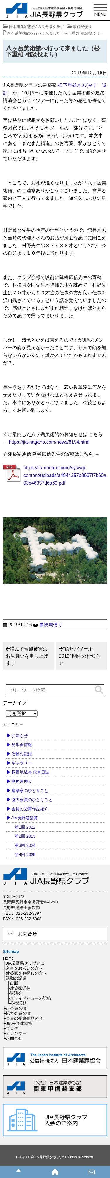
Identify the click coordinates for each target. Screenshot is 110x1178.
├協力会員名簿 (17, 1013)
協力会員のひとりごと (32, 799)
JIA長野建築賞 (24, 818)
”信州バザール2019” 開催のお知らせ (79, 656)
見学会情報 (21, 744)
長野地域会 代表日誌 (30, 772)
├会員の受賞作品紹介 (23, 1018)
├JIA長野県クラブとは (24, 963)
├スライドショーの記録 (29, 998)
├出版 (12, 983)
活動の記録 (21, 753)
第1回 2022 (25, 827)
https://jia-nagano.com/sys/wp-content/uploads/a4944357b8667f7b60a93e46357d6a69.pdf (64, 475)
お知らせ (19, 735)
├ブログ (10, 1028)
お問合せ (22, 933)
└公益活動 (16, 1003)
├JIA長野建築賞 (17, 1023)
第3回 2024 (25, 845)
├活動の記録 (14, 978)
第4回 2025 (25, 854)
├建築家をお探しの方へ (25, 973)
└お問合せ (12, 1038)
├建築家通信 (19, 988)
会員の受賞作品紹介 (29, 808)
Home (8, 958)
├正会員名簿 (14, 1008)
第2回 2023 (25, 836)
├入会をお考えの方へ (23, 968)
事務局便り (50, 624)
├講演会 (14, 993)
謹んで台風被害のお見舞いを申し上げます (27, 656)
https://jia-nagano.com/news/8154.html (49, 442)
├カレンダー (14, 1033)
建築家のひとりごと (29, 790)
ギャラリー (21, 763)
